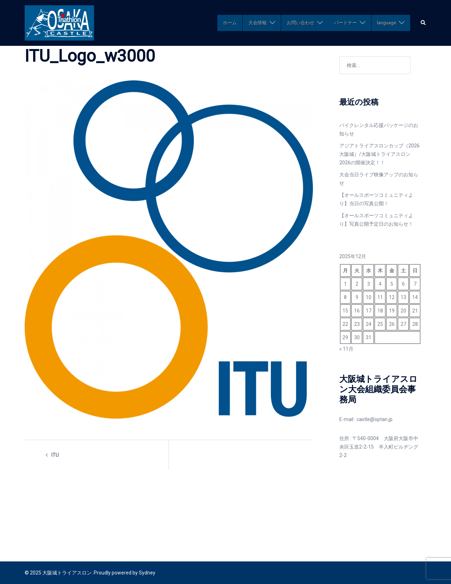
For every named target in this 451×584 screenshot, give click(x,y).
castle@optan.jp (375, 419)
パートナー (345, 22)
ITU (55, 455)
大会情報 (257, 22)
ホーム (230, 22)
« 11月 (346, 349)
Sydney (147, 573)
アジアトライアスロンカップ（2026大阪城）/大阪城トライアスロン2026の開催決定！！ (379, 154)
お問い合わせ (300, 22)
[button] (423, 23)
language (386, 22)
